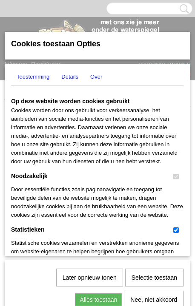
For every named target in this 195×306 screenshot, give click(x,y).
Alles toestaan (98, 211)
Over (96, 77)
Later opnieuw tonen (90, 189)
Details (69, 77)
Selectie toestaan (154, 189)
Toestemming (33, 77)
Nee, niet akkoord (153, 211)
